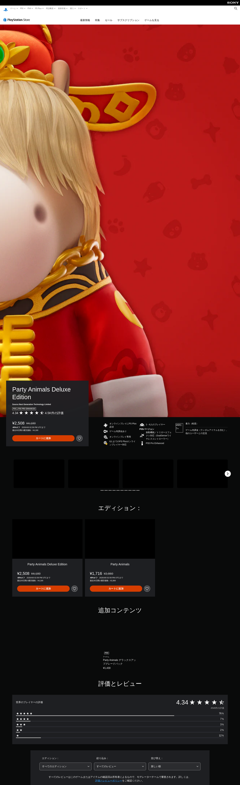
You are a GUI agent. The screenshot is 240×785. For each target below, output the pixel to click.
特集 (97, 17)
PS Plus (38, 8)
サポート (81, 8)
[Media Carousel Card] (39, 471)
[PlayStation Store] (17, 16)
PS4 (29, 8)
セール (108, 17)
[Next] (228, 471)
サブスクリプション (128, 17)
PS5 (21, 8)
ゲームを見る (151, 17)
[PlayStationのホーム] (5, 9)
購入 (72, 8)
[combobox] (65, 763)
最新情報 (62, 8)
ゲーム (13, 8)
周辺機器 (49, 8)
